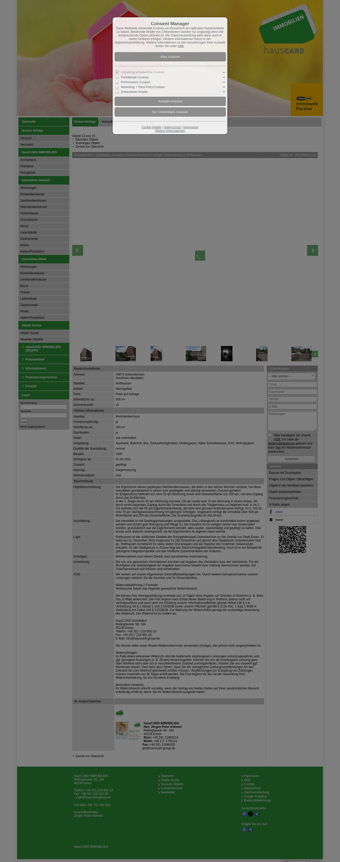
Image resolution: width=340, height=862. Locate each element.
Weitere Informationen (170, 131)
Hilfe (181, 46)
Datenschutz (172, 127)
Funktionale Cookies (135, 77)
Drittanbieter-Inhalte (134, 92)
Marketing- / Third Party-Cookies (143, 87)
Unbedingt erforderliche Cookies (143, 72)
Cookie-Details (151, 127)
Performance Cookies (135, 82)
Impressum (190, 127)
